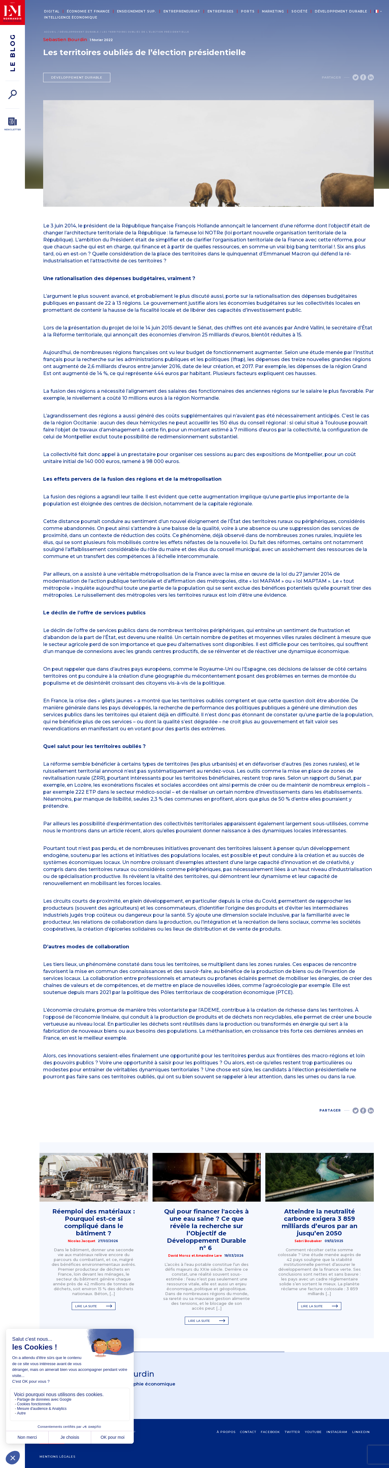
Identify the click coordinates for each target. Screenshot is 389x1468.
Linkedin (361, 1432)
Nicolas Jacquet (81, 1241)
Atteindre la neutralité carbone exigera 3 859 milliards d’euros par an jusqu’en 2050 (319, 1222)
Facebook (270, 1432)
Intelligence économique (70, 17)
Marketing (273, 11)
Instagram (336, 1432)
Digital (52, 11)
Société (299, 11)
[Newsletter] (12, 124)
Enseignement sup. (136, 11)
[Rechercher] (12, 94)
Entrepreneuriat (182, 11)
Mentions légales (57, 1457)
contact (248, 1432)
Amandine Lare (209, 1256)
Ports (248, 11)
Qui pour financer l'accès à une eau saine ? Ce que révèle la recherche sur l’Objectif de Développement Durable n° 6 (206, 1230)
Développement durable (341, 11)
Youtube (313, 1432)
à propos (226, 1432)
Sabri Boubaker (308, 1241)
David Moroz (179, 1256)
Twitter (292, 1432)
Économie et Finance (88, 11)
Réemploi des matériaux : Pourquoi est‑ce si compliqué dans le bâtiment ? (93, 1222)
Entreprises (221, 11)
